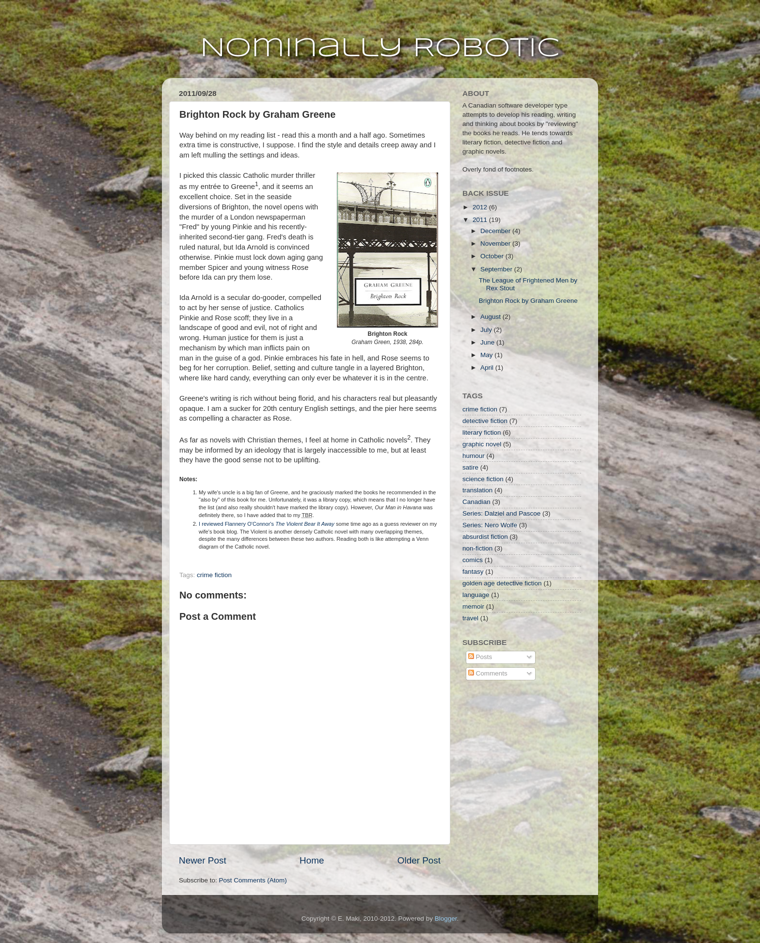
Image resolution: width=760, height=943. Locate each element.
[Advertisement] (510, 746)
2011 (481, 219)
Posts (480, 656)
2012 (481, 207)
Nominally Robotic (380, 49)
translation (477, 490)
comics (472, 560)
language (476, 594)
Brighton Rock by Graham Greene (528, 300)
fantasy (473, 571)
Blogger (446, 918)
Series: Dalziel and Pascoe (501, 513)
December (496, 231)
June (488, 342)
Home (312, 860)
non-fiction (477, 548)
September (497, 269)
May (487, 355)
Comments (487, 673)
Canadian (476, 501)
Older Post (419, 860)
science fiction (483, 479)
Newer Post (202, 860)
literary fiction (481, 432)
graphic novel (481, 444)
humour (473, 455)
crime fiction (214, 575)
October (493, 256)
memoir (473, 606)
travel (470, 618)
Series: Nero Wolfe (489, 525)
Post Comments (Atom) (253, 880)
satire (470, 467)
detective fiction (484, 420)
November (496, 243)
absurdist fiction (485, 536)
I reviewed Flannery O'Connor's (266, 524)
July (487, 329)
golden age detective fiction (502, 583)
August (491, 316)
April (487, 367)
